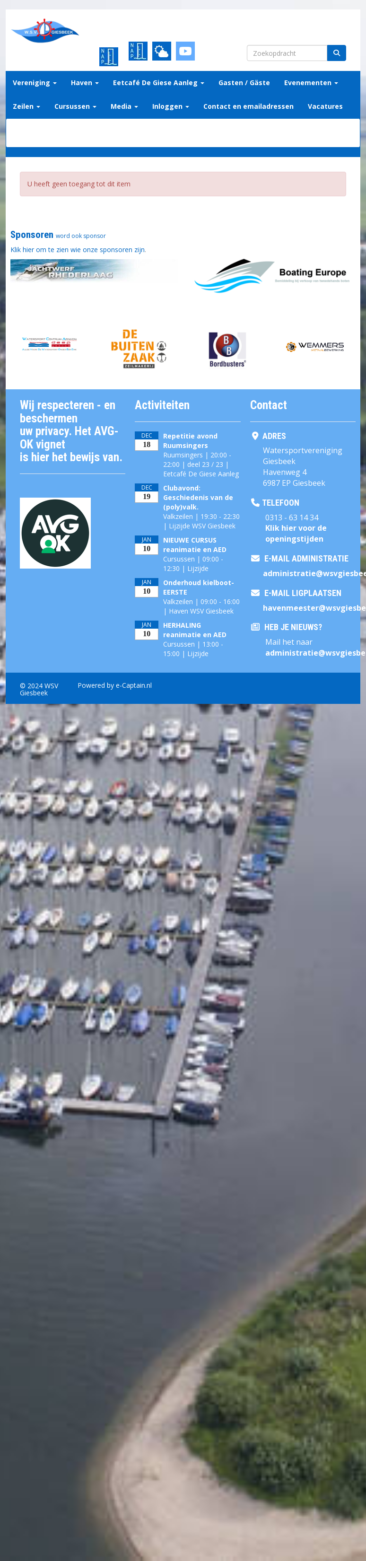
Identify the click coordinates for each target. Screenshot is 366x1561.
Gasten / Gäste (244, 82)
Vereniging (35, 82)
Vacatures (325, 106)
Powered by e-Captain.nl (115, 685)
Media (124, 106)
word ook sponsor (81, 236)
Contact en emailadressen (248, 106)
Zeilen (26, 106)
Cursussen (75, 106)
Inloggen (170, 106)
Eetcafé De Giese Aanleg (158, 82)
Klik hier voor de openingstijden (296, 533)
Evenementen (311, 82)
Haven (85, 82)
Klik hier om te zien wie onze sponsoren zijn (77, 249)
